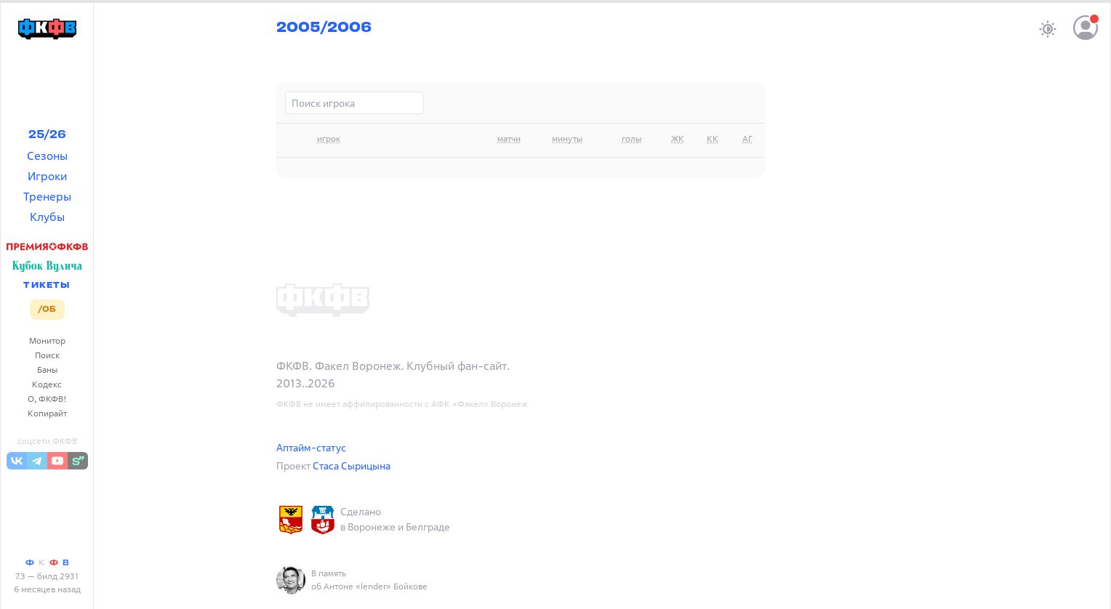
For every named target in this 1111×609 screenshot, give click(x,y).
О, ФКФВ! (47, 398)
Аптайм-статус (311, 447)
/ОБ (47, 309)
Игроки (47, 176)
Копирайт (47, 413)
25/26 (47, 135)
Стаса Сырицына (351, 465)
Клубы (47, 217)
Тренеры (47, 196)
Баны (47, 369)
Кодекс (47, 384)
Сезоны (47, 156)
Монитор (47, 340)
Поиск (47, 355)
